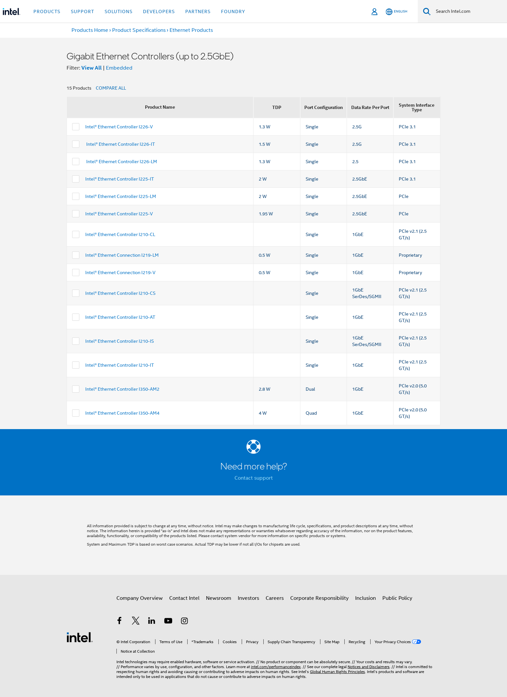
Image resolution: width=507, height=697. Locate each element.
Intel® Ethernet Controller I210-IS (119, 341)
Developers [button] (159, 11)
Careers (275, 598)
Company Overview (139, 598)
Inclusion (365, 598)
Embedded (119, 68)
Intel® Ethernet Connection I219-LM (122, 255)
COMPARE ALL (111, 88)
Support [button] (82, 11)
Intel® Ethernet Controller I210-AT (120, 317)
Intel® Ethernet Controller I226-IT (120, 144)
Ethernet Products (191, 30)
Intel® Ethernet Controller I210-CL (120, 234)
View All (91, 67)
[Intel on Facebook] (119, 622)
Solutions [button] (118, 11)
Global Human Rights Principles (337, 671)
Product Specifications (139, 30)
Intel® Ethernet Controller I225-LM (120, 196)
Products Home (89, 30)
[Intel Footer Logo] (80, 637)
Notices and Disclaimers (369, 666)
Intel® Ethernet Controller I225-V (119, 214)
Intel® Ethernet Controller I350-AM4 (122, 413)
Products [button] (46, 11)
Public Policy (397, 598)
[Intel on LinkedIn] (151, 622)
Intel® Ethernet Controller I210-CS (120, 293)
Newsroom (218, 598)
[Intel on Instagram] (184, 622)
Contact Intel (184, 598)
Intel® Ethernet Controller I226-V (119, 127)
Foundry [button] (233, 11)
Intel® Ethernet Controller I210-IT (119, 365)
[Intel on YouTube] (168, 622)
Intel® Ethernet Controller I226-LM (121, 161)
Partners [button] (198, 11)
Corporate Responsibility (319, 598)
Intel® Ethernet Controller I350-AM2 (122, 389)
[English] (396, 11)
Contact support (253, 478)
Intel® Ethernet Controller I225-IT (119, 179)
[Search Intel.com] (468, 11)
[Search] (427, 11)
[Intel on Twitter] (135, 622)
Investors (248, 598)
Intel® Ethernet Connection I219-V (120, 272)
